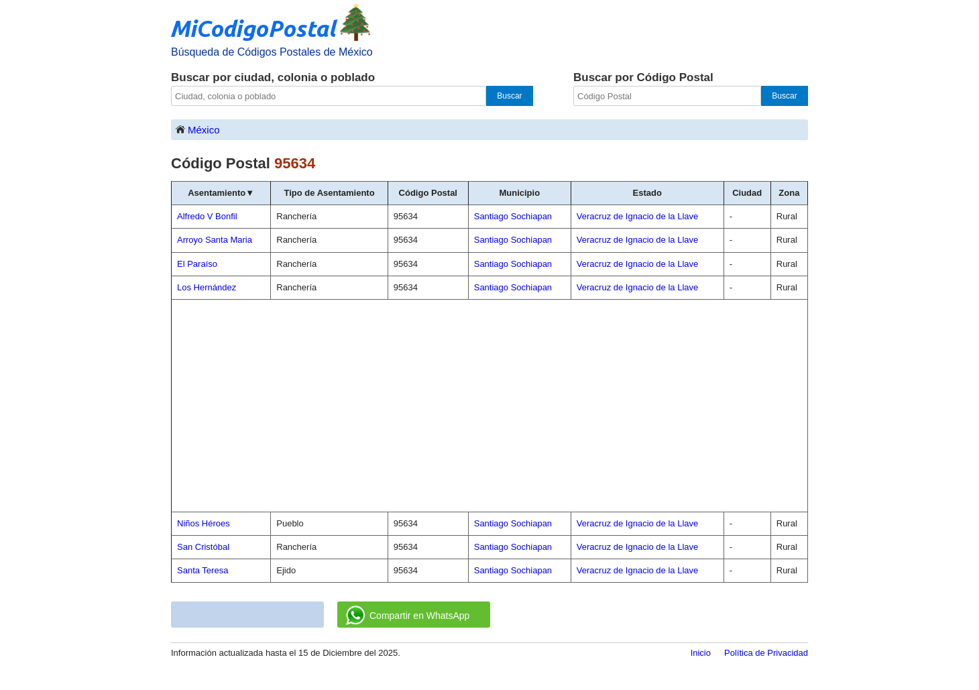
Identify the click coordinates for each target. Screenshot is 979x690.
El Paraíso (197, 264)
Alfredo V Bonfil (207, 216)
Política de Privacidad (766, 653)
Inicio (701, 653)
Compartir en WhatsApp (407, 615)
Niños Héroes (203, 523)
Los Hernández (206, 287)
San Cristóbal (203, 547)
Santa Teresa (202, 570)
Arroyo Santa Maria (214, 240)
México (197, 129)
